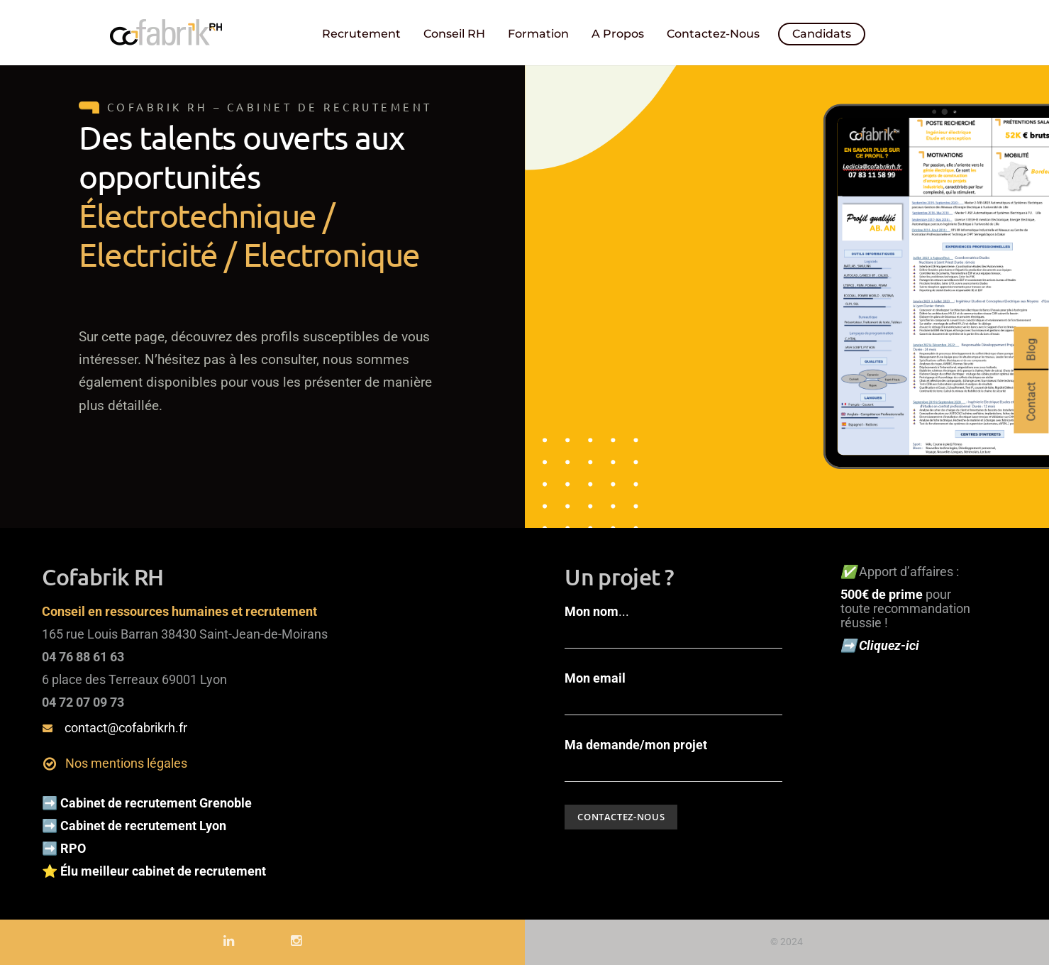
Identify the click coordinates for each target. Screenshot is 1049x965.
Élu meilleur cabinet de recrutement (164, 871)
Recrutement (361, 33)
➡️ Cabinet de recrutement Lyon (134, 825)
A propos (618, 33)
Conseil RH (454, 33)
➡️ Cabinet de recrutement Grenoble (147, 802)
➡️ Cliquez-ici (881, 645)
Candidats (821, 33)
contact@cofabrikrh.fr (126, 727)
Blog (1031, 349)
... (673, 627)
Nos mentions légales (126, 763)
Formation (538, 33)
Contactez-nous (713, 33)
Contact (1031, 401)
